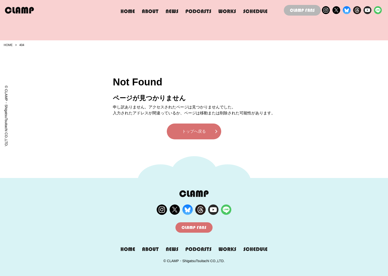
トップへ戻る (194, 131)
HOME (8, 45)
